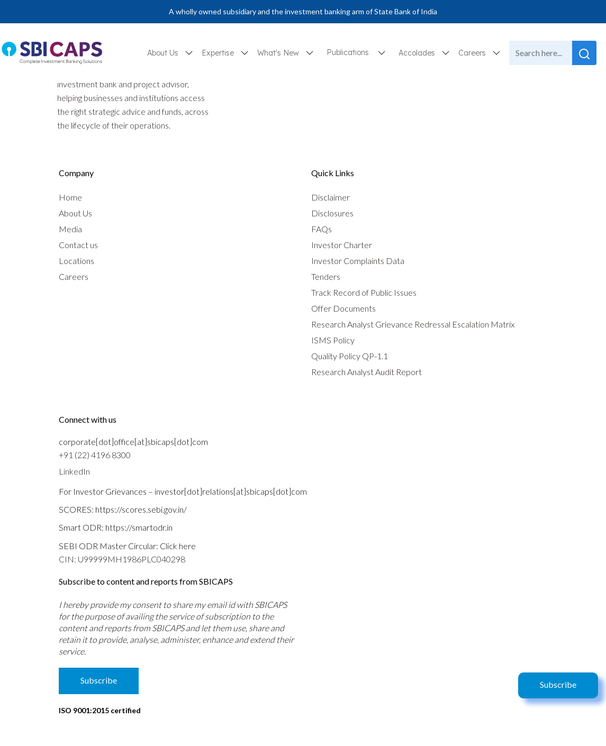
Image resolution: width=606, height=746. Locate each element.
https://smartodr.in (139, 527)
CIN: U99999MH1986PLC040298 (122, 559)
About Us (75, 213)
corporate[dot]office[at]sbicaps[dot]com (133, 441)
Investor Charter (341, 245)
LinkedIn (74, 471)
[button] (381, 53)
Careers (73, 276)
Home (70, 197)
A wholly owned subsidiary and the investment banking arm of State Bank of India (303, 11)
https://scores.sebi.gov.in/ (141, 509)
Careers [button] (473, 53)
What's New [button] (279, 53)
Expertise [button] (219, 53)
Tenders (325, 276)
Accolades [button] (418, 53)
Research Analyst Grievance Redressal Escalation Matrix (412, 324)
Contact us (78, 245)
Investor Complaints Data (357, 261)
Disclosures (332, 213)
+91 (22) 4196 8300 (95, 455)
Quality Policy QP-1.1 (349, 356)
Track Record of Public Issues (364, 292)
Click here (178, 546)
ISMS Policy (333, 340)
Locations (76, 261)
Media (70, 229)
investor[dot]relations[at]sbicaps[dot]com (231, 491)
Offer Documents (343, 308)
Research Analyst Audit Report (366, 372)
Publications (348, 52)
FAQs (321, 229)
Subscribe (558, 684)
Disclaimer (330, 197)
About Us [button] (163, 53)
